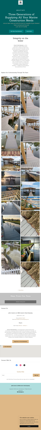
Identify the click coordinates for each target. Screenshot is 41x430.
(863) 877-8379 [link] (20, 10)
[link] (20, 2)
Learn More (29, 31)
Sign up (36, 375)
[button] (20, 290)
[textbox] (16, 375)
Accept (29, 426)
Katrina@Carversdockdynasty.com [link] (22, 319)
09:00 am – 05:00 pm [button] (22, 325)
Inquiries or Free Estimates (20, 341)
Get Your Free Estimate (16, 31)
